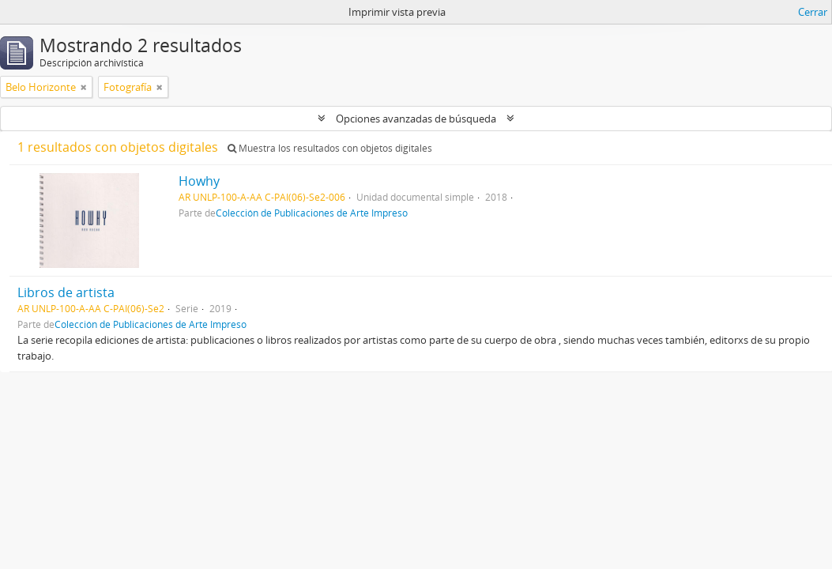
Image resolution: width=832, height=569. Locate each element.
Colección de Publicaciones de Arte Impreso (312, 212)
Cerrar (812, 12)
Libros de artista (66, 292)
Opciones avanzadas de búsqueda (416, 118)
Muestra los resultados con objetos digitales (330, 148)
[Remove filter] (84, 87)
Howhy (199, 181)
